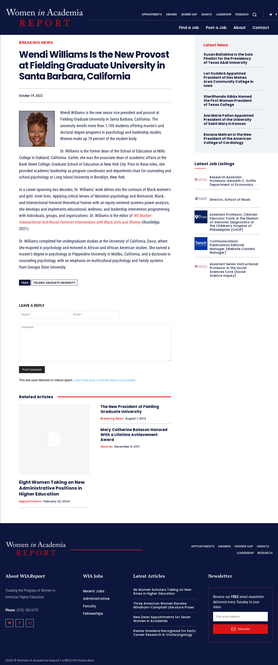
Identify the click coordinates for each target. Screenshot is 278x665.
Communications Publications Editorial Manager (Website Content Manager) (232, 247)
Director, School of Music (230, 199)
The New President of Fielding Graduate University (129, 409)
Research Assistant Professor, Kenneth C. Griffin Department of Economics (233, 181)
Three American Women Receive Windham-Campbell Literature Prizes (163, 605)
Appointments (30, 501)
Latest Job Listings (214, 164)
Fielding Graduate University (54, 282)
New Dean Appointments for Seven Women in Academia (162, 619)
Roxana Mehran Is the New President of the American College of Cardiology (227, 138)
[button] (254, 14)
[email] (240, 616)
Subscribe (240, 629)
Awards (106, 446)
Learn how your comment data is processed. (105, 380)
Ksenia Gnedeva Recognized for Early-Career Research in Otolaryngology (165, 633)
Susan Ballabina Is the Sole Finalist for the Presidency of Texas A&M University (228, 58)
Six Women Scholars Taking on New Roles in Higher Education (162, 591)
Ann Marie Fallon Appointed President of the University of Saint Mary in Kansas (229, 119)
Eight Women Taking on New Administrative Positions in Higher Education (52, 488)
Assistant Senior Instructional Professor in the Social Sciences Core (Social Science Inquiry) (234, 270)
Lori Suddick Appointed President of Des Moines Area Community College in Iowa (228, 79)
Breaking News (36, 43)
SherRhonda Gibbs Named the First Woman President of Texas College (228, 100)
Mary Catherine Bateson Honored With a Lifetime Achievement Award (133, 434)
